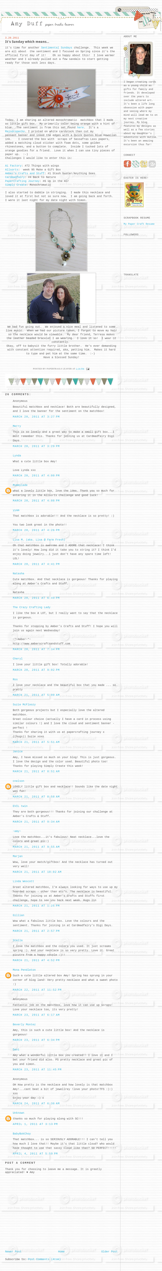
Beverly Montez (24, 1024)
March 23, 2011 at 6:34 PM (36, 1040)
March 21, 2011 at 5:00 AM (36, 695)
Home (61, 1251)
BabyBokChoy (22, 1133)
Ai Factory (13, 165)
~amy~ (17, 831)
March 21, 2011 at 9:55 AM (36, 847)
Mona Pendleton (24, 970)
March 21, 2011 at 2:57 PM (36, 931)
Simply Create (15, 184)
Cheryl (18, 658)
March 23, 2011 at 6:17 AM (36, 1015)
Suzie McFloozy (24, 704)
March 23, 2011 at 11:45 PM (37, 1069)
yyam (16, 510)
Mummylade (20, 485)
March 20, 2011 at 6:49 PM (36, 598)
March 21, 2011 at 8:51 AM (36, 771)
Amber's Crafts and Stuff (24, 173)
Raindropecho (15, 131)
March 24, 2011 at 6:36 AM (36, 1103)
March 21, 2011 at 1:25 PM (36, 905)
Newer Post (13, 1251)
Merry (17, 426)
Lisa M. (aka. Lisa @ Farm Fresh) (39, 539)
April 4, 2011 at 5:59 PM (35, 1153)
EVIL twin (20, 806)
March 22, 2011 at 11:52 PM (37, 990)
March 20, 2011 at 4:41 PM (36, 564)
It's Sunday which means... (27, 42)
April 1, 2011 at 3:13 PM (35, 1124)
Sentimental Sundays (56, 47)
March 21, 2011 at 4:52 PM (36, 960)
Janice (18, 751)
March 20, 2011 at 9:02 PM (36, 670)
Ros (15, 679)
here (80, 127)
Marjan (18, 856)
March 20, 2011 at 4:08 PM (36, 500)
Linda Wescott (23, 881)
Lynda (17, 455)
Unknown (18, 1113)
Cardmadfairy (15, 177)
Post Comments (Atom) (44, 1259)
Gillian (18, 915)
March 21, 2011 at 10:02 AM (37, 872)
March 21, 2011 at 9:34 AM (36, 821)
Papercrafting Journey (22, 181)
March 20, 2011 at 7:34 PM (36, 649)
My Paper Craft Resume (139, 224)
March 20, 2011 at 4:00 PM (36, 475)
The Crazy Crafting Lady (31, 607)
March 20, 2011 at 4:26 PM (36, 530)
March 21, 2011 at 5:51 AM (36, 742)
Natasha (18, 573)
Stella (18, 940)
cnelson (18, 781)
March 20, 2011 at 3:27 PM (36, 416)
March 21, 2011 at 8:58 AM (36, 796)
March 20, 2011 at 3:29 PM (36, 446)
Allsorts (11, 169)
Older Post (109, 1251)
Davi (16, 1049)
